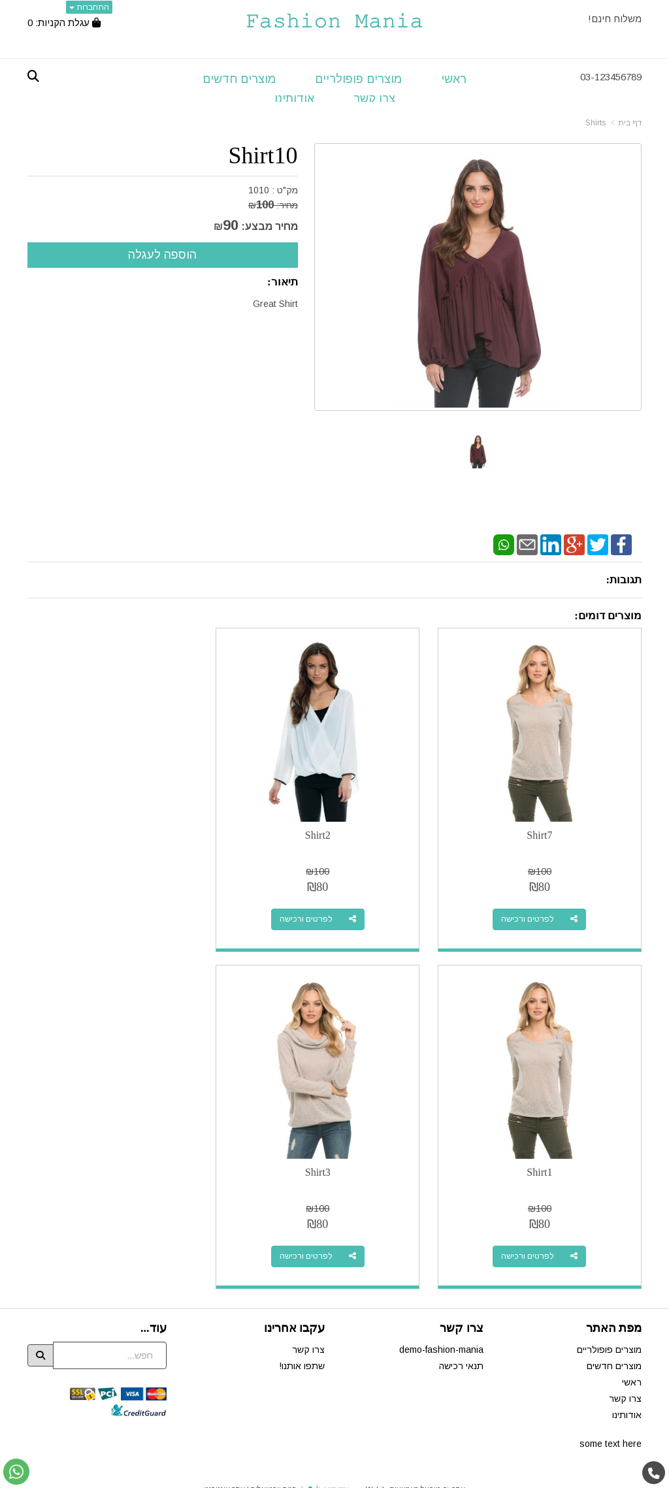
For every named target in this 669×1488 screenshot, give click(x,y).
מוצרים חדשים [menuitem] (239, 79)
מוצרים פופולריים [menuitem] (358, 79)
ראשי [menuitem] (453, 79)
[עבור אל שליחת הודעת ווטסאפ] (16, 1472)
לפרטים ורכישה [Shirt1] (112, 906)
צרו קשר (308, 1324)
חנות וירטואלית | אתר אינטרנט (250, 1464)
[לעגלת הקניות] (64, 22)
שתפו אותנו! (302, 1341)
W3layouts (319, 1482)
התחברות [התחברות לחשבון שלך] (89, 7)
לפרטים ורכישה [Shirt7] (534, 906)
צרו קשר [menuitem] (374, 98)
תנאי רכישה (461, 1341)
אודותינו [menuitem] (294, 98)
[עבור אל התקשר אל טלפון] (654, 1473)
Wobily (376, 1464)
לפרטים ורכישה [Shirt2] (323, 906)
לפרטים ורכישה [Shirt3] (534, 1231)
